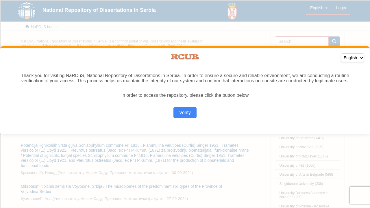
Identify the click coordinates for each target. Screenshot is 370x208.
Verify (185, 112)
